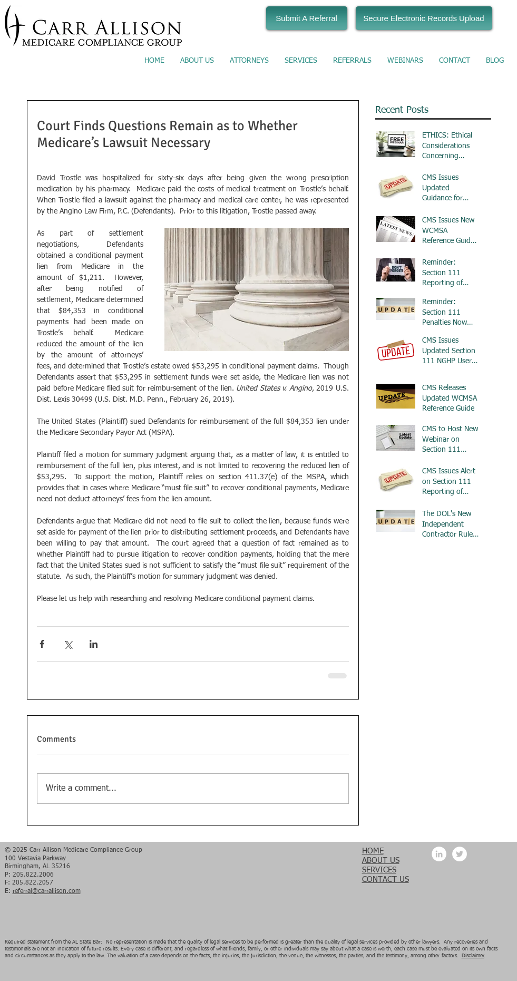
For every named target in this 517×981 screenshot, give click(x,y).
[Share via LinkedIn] (94, 644)
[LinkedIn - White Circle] (439, 854)
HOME (373, 851)
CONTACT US (385, 879)
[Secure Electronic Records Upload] (424, 18)
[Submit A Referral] (306, 18)
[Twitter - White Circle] (459, 854)
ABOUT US (380, 861)
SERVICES (379, 870)
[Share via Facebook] (42, 644)
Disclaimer (473, 955)
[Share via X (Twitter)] (68, 644)
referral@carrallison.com (47, 891)
